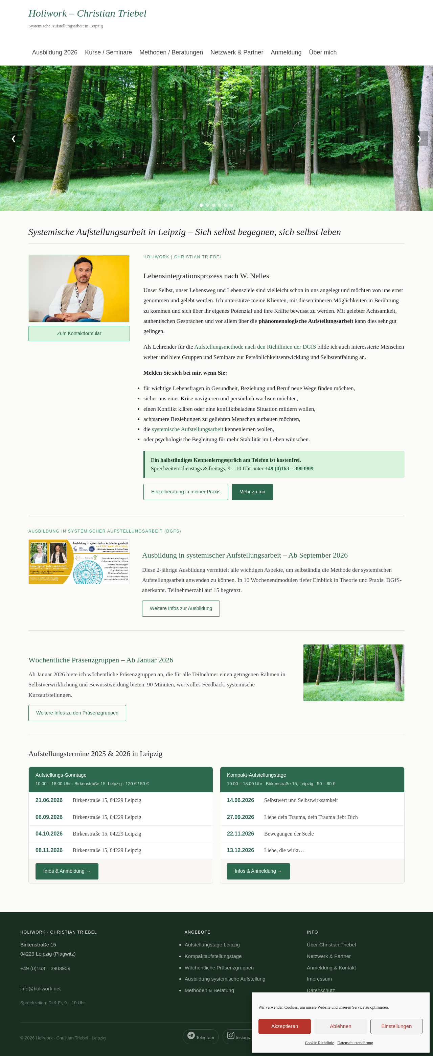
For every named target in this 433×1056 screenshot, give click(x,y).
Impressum (319, 979)
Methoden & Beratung (209, 990)
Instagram (241, 1036)
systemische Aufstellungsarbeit (187, 429)
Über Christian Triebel (331, 944)
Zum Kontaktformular (79, 333)
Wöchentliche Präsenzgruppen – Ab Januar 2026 (100, 660)
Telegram (200, 1036)
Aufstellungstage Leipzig (212, 944)
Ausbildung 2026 (54, 52)
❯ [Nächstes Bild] (419, 138)
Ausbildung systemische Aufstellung (225, 979)
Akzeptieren (284, 1026)
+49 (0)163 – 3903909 (289, 468)
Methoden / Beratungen (171, 52)
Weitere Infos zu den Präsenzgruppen (77, 712)
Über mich (323, 52)
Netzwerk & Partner (236, 52)
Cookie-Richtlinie (319, 1042)
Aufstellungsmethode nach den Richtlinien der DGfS (255, 347)
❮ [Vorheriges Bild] (14, 138)
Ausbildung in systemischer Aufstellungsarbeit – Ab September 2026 (245, 555)
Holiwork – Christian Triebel (87, 13)
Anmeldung (286, 52)
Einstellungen (396, 1026)
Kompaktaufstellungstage (213, 956)
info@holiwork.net (40, 988)
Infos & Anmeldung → (67, 871)
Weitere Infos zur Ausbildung (181, 608)
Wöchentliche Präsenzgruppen (219, 967)
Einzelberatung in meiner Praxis (186, 491)
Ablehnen (340, 1026)
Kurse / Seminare (108, 52)
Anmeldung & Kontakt (331, 967)
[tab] (201, 205)
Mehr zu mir (253, 491)
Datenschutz (321, 990)
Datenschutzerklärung (355, 1042)
